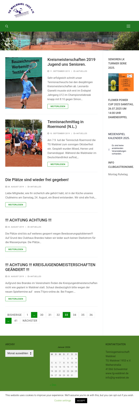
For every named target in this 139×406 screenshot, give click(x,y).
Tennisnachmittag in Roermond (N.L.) (65, 124)
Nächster (30, 320)
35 (83, 314)
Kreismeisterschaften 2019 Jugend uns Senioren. (71, 62)
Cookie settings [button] (62, 400)
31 (50, 314)
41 (16, 320)
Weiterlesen (57, 106)
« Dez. (53, 384)
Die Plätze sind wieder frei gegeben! (37, 179)
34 (74, 314)
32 (58, 314)
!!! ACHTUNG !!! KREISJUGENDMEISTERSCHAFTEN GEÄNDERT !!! (50, 267)
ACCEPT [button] (81, 400)
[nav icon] (128, 26)
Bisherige (14, 314)
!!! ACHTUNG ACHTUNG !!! (28, 220)
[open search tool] (6, 26)
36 (91, 314)
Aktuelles (80, 71)
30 (41, 314)
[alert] (121, 149)
